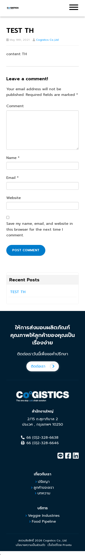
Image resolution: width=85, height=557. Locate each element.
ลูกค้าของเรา (44, 487)
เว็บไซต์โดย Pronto (60, 545)
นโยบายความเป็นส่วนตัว (30, 545)
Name (13, 158)
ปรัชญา (44, 481)
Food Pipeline (44, 521)
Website (13, 198)
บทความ (43, 493)
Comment (15, 106)
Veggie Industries (44, 515)
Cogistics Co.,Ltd (47, 40)
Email (12, 177)
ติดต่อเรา (45, 366)
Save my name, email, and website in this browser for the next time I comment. (39, 229)
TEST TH (17, 292)
